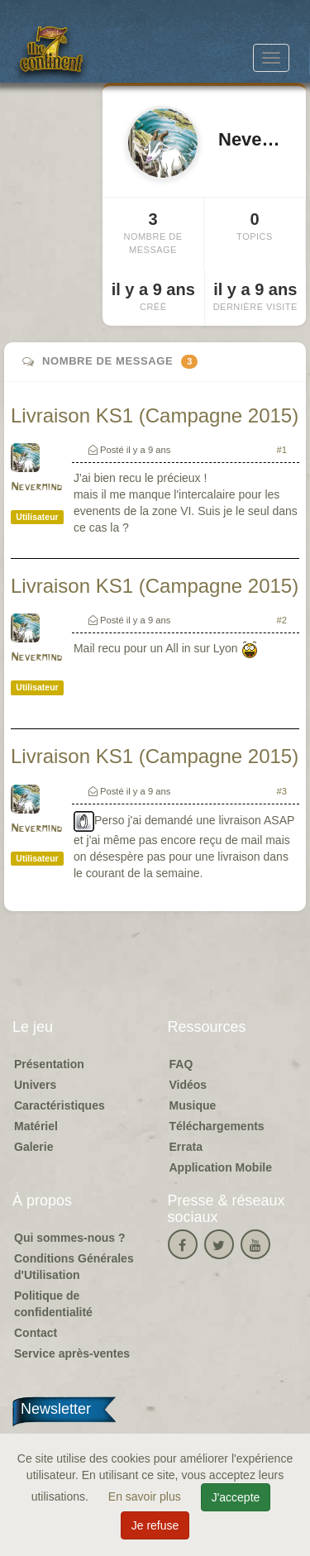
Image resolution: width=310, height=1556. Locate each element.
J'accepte (236, 1497)
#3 (282, 791)
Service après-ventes (72, 1353)
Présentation (49, 1064)
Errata (186, 1146)
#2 (282, 620)
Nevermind (36, 487)
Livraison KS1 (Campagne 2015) (154, 415)
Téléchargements (217, 1126)
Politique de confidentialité (53, 1304)
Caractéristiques (59, 1105)
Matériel (36, 1126)
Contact (35, 1332)
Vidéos (188, 1084)
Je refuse (155, 1525)
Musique (193, 1105)
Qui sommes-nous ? (70, 1237)
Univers (35, 1084)
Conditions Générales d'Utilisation (74, 1267)
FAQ (181, 1064)
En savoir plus (146, 1496)
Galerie (33, 1146)
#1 (282, 450)
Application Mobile (220, 1167)
